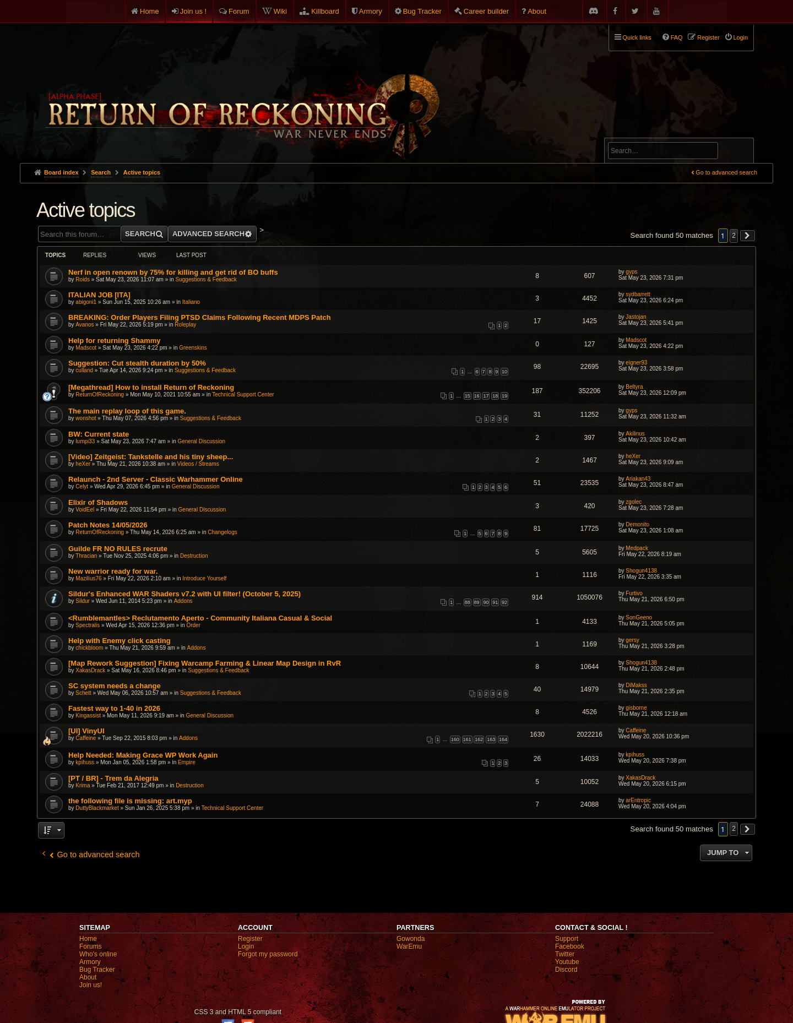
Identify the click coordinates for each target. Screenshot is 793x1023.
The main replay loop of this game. (127, 411)
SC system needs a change (114, 686)
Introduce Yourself (204, 578)
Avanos (84, 325)
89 (477, 602)
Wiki (280, 11)
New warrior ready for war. (113, 571)
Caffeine (85, 738)
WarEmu (409, 946)
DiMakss (636, 685)
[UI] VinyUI (86, 731)
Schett (83, 693)
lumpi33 (85, 441)
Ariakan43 (638, 479)
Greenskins (193, 348)
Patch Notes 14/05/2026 (108, 525)
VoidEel (84, 510)
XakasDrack (90, 670)
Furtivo (634, 593)
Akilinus (635, 434)
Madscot (85, 348)
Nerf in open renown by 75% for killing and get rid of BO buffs (173, 272)
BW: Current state (98, 434)
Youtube (567, 962)
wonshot (85, 418)
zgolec (634, 502)
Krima (82, 785)
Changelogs (222, 532)
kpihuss (84, 762)
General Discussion (201, 441)
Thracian (86, 556)
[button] (748, 235)
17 (485, 396)
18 (495, 396)
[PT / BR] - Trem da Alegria (113, 778)
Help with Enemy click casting (119, 640)
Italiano (191, 302)
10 (504, 371)
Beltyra (634, 387)
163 (491, 739)
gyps (631, 272)
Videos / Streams (198, 464)
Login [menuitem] (741, 37)
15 (467, 396)
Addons (183, 601)
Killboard (325, 11)
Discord (566, 969)
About (537, 11)
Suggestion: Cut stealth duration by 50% (137, 363)
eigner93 (636, 363)
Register (250, 939)
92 (504, 602)
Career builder (486, 11)
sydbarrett (638, 294)
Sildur (82, 601)
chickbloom (89, 648)
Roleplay (185, 325)
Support (566, 939)
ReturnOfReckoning (99, 394)
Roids (82, 279)
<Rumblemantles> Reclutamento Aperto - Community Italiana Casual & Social (200, 618)
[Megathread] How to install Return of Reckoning (151, 387)
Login (246, 946)
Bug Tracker (422, 11)
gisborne (636, 708)
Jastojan (636, 317)
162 (479, 739)
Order (193, 625)
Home (149, 11)
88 (467, 602)
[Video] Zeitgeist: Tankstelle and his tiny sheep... (150, 457)
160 (455, 739)
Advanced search (642, 133)
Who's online (98, 954)
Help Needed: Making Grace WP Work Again (143, 755)
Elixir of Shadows (98, 502)
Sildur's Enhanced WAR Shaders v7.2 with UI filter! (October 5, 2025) (184, 594)
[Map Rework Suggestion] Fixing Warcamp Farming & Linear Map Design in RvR (204, 663)
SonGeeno (639, 617)
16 (477, 396)
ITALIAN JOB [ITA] (99, 295)
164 (503, 739)
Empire (186, 762)
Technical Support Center (243, 394)
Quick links (637, 37)
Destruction (194, 556)
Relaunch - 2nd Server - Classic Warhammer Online (155, 479)
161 (467, 739)
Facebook (569, 946)
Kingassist (88, 715)
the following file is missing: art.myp (130, 801)
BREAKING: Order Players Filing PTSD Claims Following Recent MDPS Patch (199, 317)
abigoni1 (85, 302)
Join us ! (193, 11)
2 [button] (734, 236)
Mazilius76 (88, 578)
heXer (82, 464)
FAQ (677, 37)
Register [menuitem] (708, 37)
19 (504, 396)
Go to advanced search (726, 172)
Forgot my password (268, 954)
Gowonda (411, 939)
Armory (370, 11)
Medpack (637, 548)
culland (84, 370)
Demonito (637, 524)
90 (485, 602)
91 (495, 602)
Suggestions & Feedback (206, 279)
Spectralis (87, 625)
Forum (239, 11)
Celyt (81, 486)
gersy (632, 640)
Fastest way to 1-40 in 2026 (114, 708)
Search (739, 153)
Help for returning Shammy (114, 340)
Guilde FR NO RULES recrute (117, 549)
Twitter (564, 954)
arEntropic (638, 800)
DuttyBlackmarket (96, 808)
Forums (90, 946)
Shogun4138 (641, 571)
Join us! (90, 985)
